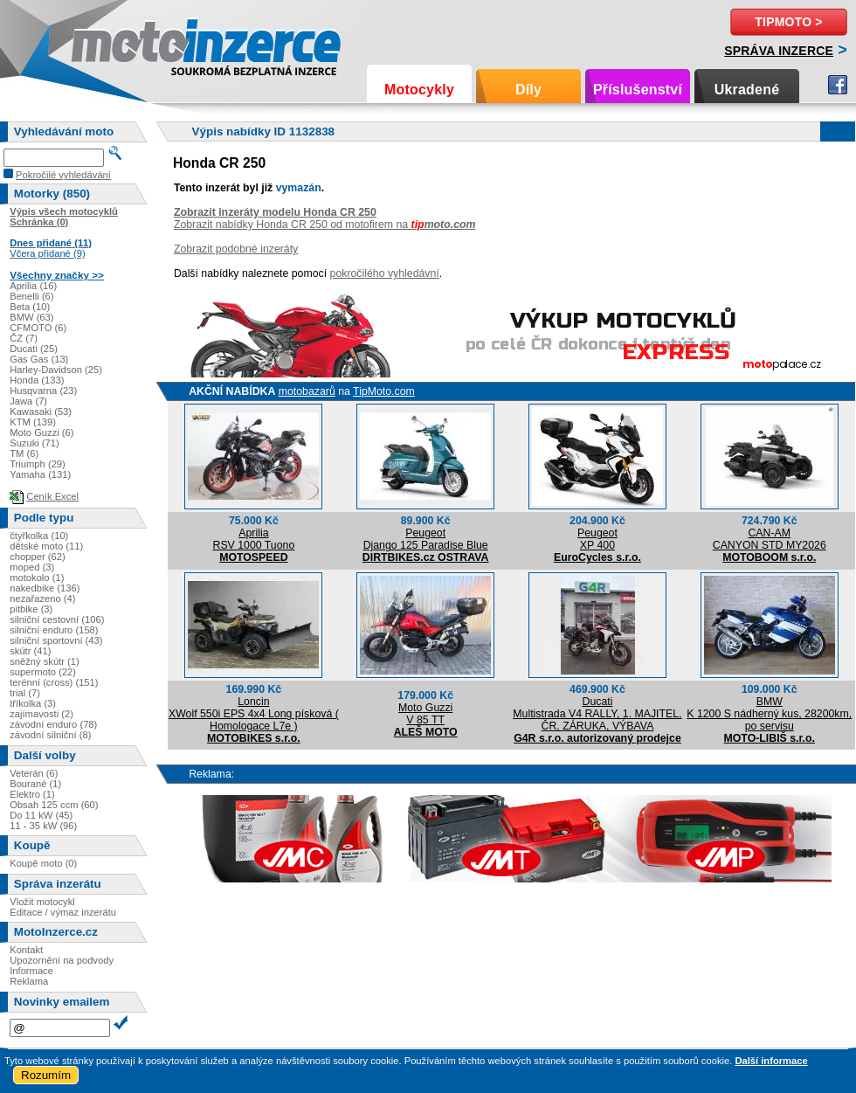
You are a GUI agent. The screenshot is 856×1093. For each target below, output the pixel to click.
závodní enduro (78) (53, 724)
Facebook (837, 84)
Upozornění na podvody (62, 960)
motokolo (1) (37, 577)
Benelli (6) (31, 296)
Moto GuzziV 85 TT (425, 714)
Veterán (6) (34, 773)
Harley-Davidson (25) (56, 369)
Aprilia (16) (33, 285)
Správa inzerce (778, 51)
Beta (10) (30, 306)
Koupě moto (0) (43, 863)
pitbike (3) (31, 609)
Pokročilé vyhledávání (63, 174)
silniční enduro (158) (54, 630)
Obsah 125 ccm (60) (54, 804)
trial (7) (25, 693)
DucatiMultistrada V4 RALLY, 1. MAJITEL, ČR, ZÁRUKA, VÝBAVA (597, 713)
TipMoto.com (384, 391)
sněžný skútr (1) (44, 661)
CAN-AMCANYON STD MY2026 (769, 539)
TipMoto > (788, 22)
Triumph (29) (38, 464)
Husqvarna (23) (43, 390)
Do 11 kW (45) (41, 815)
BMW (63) (31, 317)
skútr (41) (30, 651)
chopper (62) (37, 556)
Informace (31, 970)
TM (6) (24, 453)
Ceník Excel (52, 496)
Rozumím (46, 1075)
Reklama (29, 981)
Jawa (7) (28, 401)
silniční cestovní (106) (57, 619)
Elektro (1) (32, 794)
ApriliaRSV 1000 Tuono (253, 539)
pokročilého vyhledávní (384, 273)
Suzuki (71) (34, 443)
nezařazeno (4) (42, 598)
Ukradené (747, 89)
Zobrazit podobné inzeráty (236, 249)
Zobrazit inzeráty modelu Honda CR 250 (275, 212)
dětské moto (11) (46, 546)
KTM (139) (33, 422)
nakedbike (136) (44, 588)
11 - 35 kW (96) (43, 825)
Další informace (771, 1060)
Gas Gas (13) (39, 359)
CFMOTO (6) (38, 327)
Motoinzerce (108, 43)
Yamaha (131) (40, 474)
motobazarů (307, 391)
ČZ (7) (24, 338)
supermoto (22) (43, 672)
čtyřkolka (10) (39, 535)
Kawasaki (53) (41, 411)
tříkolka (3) (33, 703)
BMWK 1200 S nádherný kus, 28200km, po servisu (769, 713)
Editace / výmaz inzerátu (63, 912)
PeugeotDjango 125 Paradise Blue (425, 539)
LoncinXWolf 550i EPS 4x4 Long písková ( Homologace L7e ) (254, 713)
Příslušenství (637, 89)
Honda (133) (37, 380)
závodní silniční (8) (50, 735)
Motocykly (419, 89)
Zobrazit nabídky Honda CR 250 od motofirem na (325, 224)
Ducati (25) (34, 348)
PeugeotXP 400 (597, 539)
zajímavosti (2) (41, 714)
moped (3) (32, 567)
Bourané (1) (35, 783)
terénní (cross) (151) (54, 682)
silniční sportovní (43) (56, 640)
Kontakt (26, 949)
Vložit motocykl (42, 901)
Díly (528, 89)
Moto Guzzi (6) (41, 432)
